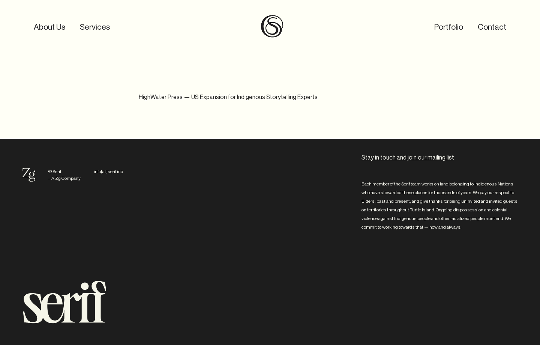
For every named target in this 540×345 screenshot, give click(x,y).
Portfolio (448, 27)
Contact (492, 27)
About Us (49, 27)
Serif (272, 26)
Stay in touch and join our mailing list (408, 157)
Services (95, 27)
